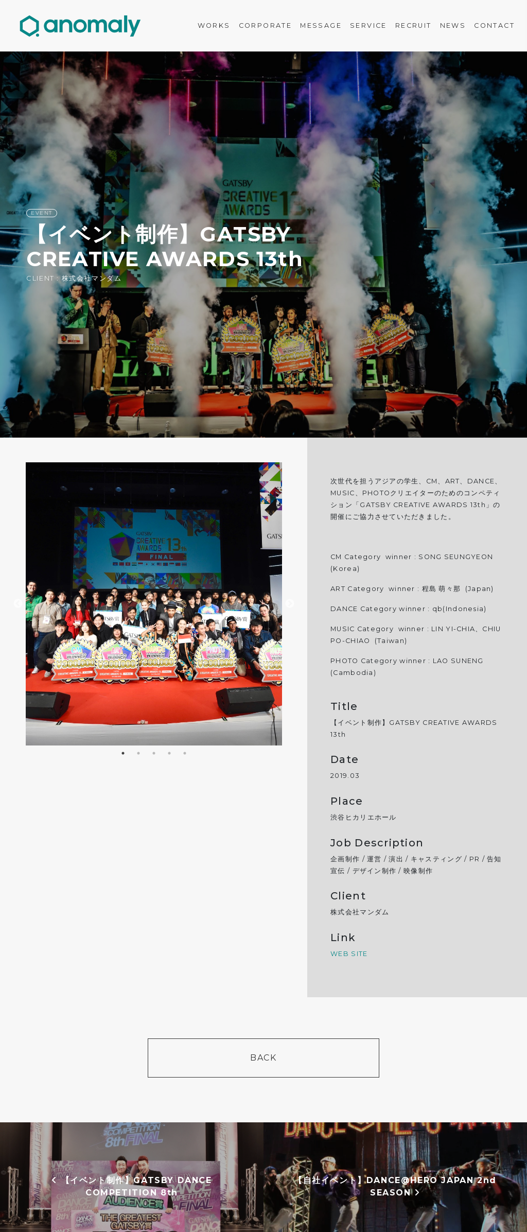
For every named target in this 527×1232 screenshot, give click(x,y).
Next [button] (290, 604)
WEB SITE (348, 954)
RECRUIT (413, 25)
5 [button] (185, 753)
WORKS (214, 25)
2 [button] (138, 753)
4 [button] (169, 753)
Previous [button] (18, 604)
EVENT (41, 213)
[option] (263, 244)
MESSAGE (321, 25)
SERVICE (368, 25)
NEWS (453, 25)
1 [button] (123, 753)
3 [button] (154, 753)
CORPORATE (265, 25)
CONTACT (494, 25)
